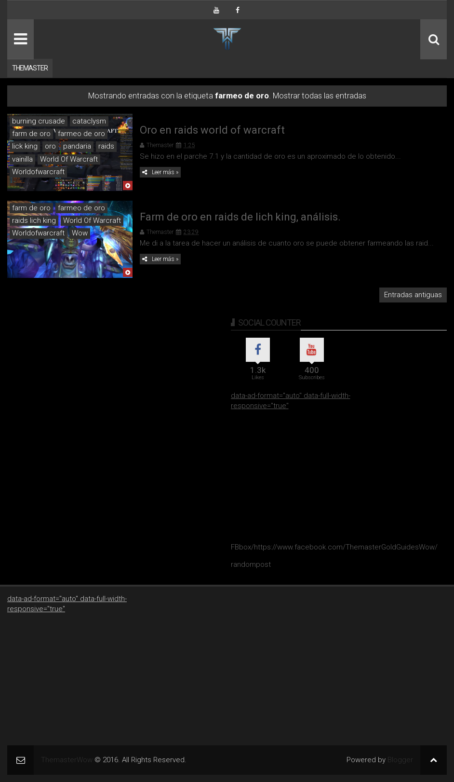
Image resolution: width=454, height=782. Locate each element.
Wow (80, 233)
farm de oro (31, 133)
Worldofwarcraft (38, 171)
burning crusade (38, 121)
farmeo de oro (81, 133)
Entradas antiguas (413, 294)
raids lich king (34, 220)
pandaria (77, 146)
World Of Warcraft (69, 159)
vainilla (22, 159)
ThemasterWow (67, 759)
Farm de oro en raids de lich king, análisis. (240, 217)
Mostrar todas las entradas (319, 95)
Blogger (400, 759)
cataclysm (89, 121)
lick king (25, 146)
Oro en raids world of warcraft (212, 130)
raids (106, 146)
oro (50, 146)
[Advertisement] (303, 471)
